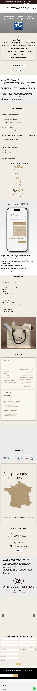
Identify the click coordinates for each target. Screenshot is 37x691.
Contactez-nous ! (29, 521)
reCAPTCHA (3, 660)
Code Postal (3, 647)
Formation (3, 656)
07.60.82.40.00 (26, 3)
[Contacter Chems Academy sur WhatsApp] (34, 688)
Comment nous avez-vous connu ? (25, 647)
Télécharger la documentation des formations (18, 1)
